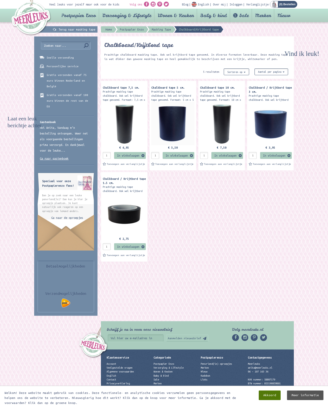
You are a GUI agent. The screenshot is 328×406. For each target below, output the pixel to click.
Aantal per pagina (271, 71)
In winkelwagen (128, 155)
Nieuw (283, 15)
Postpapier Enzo (78, 15)
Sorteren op (236, 72)
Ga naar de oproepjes (67, 217)
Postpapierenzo (212, 357)
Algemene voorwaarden (120, 371)
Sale (244, 15)
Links (204, 379)
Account (111, 363)
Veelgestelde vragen (120, 367)
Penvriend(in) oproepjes (216, 363)
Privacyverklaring (118, 383)
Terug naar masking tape (77, 29)
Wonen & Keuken (176, 15)
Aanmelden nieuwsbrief (184, 338)
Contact (111, 379)
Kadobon (205, 375)
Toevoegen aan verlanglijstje (126, 164)
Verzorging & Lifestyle (126, 15)
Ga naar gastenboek (54, 158)
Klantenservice (118, 357)
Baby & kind (213, 15)
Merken (263, 15)
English (111, 375)
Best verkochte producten (170, 387)
